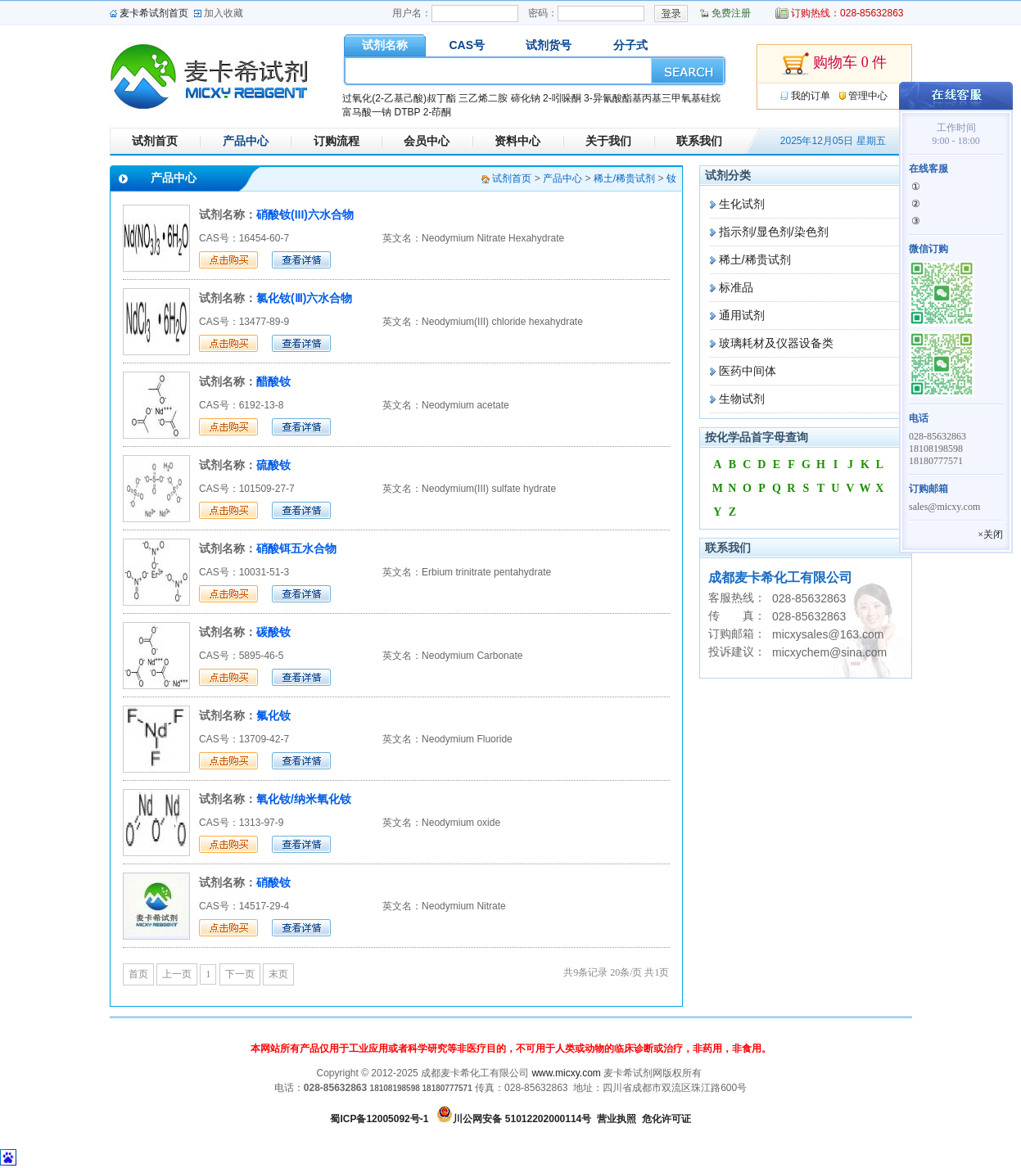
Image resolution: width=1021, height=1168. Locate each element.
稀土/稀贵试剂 (755, 259)
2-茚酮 (437, 112)
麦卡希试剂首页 (154, 13)
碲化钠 (525, 98)
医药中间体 (747, 370)
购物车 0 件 (834, 64)
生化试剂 (742, 203)
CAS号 (467, 45)
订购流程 (336, 140)
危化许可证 (666, 1119)
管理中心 (868, 95)
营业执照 (616, 1119)
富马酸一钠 (366, 112)
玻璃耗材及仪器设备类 (776, 342)
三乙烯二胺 (483, 98)
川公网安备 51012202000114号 (522, 1119)
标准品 (736, 287)
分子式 (630, 45)
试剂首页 (155, 140)
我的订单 (810, 95)
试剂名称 (385, 45)
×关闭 (990, 534)
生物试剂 (742, 398)
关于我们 (608, 140)
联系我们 (699, 140)
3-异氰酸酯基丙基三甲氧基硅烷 (652, 98)
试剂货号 (548, 45)
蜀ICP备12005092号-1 (379, 1119)
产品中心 (246, 140)
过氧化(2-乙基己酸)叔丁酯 (399, 98)
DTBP (408, 112)
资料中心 (517, 140)
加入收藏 (223, 13)
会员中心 (427, 140)
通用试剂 (742, 315)
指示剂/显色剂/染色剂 (774, 231)
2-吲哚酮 (562, 98)
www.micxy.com (565, 1073)
